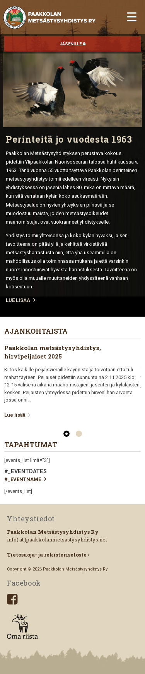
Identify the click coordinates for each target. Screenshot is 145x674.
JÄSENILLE (72, 44)
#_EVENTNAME (25, 479)
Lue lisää (18, 415)
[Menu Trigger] (131, 16)
